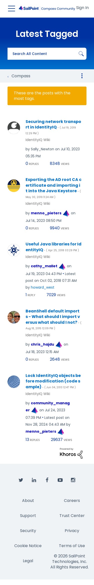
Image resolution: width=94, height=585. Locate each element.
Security (28, 531)
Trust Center (72, 515)
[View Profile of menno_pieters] (46, 213)
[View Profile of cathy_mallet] (44, 266)
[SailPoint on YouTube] (60, 480)
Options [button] (81, 75)
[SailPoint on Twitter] (21, 480)
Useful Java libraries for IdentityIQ (53, 247)
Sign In (82, 8)
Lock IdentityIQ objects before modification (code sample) (53, 381)
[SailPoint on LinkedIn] (34, 480)
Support (28, 515)
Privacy (72, 531)
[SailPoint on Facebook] (47, 480)
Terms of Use (72, 546)
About (28, 500)
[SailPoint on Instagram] (73, 480)
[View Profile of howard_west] (42, 287)
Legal (28, 561)
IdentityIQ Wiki (38, 139)
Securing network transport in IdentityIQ (53, 127)
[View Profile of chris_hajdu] (42, 344)
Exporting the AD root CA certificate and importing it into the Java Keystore (53, 188)
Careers (72, 500)
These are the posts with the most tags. (42, 95)
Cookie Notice (28, 546)
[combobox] (47, 54)
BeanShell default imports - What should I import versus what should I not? (53, 319)
